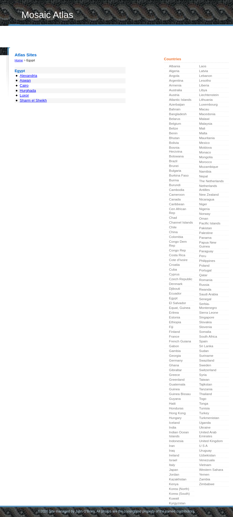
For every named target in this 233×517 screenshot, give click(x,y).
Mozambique (208, 167)
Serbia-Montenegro (208, 306)
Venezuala (207, 460)
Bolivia (174, 143)
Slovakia (205, 322)
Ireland (174, 455)
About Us (150, 40)
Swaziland (206, 360)
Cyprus (174, 274)
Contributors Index (120, 40)
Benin (173, 133)
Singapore (206, 317)
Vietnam (205, 465)
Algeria (174, 71)
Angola (174, 76)
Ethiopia (175, 322)
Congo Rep (177, 250)
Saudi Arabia (208, 294)
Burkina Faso (179, 175)
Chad (173, 218)
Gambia (175, 351)
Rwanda (205, 289)
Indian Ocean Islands (179, 434)
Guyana (175, 399)
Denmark (176, 284)
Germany (176, 360)
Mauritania (207, 138)
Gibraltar (175, 370)
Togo (203, 399)
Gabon (174, 346)
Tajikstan (205, 384)
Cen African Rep (177, 211)
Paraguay (206, 251)
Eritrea (174, 313)
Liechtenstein (209, 95)
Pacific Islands (210, 223)
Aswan (25, 80)
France (174, 336)
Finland (174, 332)
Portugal (205, 270)
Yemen (204, 474)
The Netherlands (211, 181)
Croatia (174, 265)
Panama (205, 238)
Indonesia (176, 441)
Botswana (176, 156)
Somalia (205, 332)
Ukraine (205, 427)
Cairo (24, 85)
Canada (175, 199)
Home (17, 40)
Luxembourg (208, 104)
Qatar (203, 275)
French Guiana (180, 341)
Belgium (175, 124)
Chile (173, 227)
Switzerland (207, 370)
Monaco (205, 152)
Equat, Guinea (180, 308)
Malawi (204, 119)
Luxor (24, 95)
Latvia (203, 71)
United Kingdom (211, 441)
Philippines (207, 261)
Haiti (172, 403)
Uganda (205, 423)
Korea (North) (179, 489)
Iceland (174, 423)
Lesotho (205, 81)
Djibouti (174, 289)
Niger (203, 204)
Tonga (203, 403)
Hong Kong (177, 413)
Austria (174, 95)
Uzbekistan (207, 455)
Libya (203, 90)
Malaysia (205, 124)
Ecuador (175, 293)
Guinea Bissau (180, 394)
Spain (203, 341)
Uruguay (205, 451)
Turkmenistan (209, 418)
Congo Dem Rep (178, 244)
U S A (203, 446)
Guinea (174, 389)
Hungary (175, 418)
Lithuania (206, 100)
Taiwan (204, 380)
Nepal (203, 176)
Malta (203, 133)
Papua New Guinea (207, 244)
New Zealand (209, 195)
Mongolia (206, 157)
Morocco (205, 162)
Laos (203, 66)
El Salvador (177, 303)
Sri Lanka (206, 346)
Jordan (174, 474)
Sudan (204, 351)
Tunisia (204, 408)
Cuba (173, 269)
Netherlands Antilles (208, 188)
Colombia (176, 237)
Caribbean (177, 204)
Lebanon (205, 76)
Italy (172, 465)
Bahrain (175, 109)
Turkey (204, 413)
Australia (175, 90)
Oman (203, 218)
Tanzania (205, 389)
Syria (203, 375)
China (173, 232)
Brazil (173, 161)
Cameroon (177, 195)
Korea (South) (179, 494)
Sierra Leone (208, 313)
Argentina (176, 81)
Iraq (172, 451)
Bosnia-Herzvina (175, 149)
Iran (172, 446)
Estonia (174, 317)
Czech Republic (180, 279)
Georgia (175, 356)
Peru (202, 256)
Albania (174, 66)
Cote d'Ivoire (178, 260)
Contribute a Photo (83, 40)
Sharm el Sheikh (33, 100)
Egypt (173, 298)
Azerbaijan (177, 104)
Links (57, 40)
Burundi (175, 185)
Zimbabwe (207, 484)
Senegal (205, 299)
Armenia (175, 85)
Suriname (206, 356)
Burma (174, 180)
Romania (205, 280)
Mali (202, 128)
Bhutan (174, 138)
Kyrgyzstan (177, 503)
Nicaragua (206, 199)
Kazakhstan (178, 479)
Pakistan (205, 228)
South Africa (208, 336)
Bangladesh (178, 114)
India (172, 427)
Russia (204, 285)
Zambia (204, 479)
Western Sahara (211, 470)
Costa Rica (177, 255)
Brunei (174, 166)
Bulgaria (175, 171)
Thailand (205, 394)
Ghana (174, 365)
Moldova (205, 148)
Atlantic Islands (180, 100)
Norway (204, 214)
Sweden (205, 365)
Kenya (174, 484)
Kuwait (174, 498)
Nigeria (204, 209)
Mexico (204, 143)
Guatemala (177, 384)
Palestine (206, 233)
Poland (204, 266)
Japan (173, 470)
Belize (173, 128)
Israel (173, 460)
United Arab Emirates (208, 434)
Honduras (176, 408)
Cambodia (176, 190)
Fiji (171, 327)
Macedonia (207, 114)
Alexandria (28, 75)
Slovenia (205, 327)
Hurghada (28, 90)
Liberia (204, 85)
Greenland (177, 380)
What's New (37, 40)
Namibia (205, 171)
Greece (174, 375)
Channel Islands (181, 222)
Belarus (174, 119)
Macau (204, 109)
